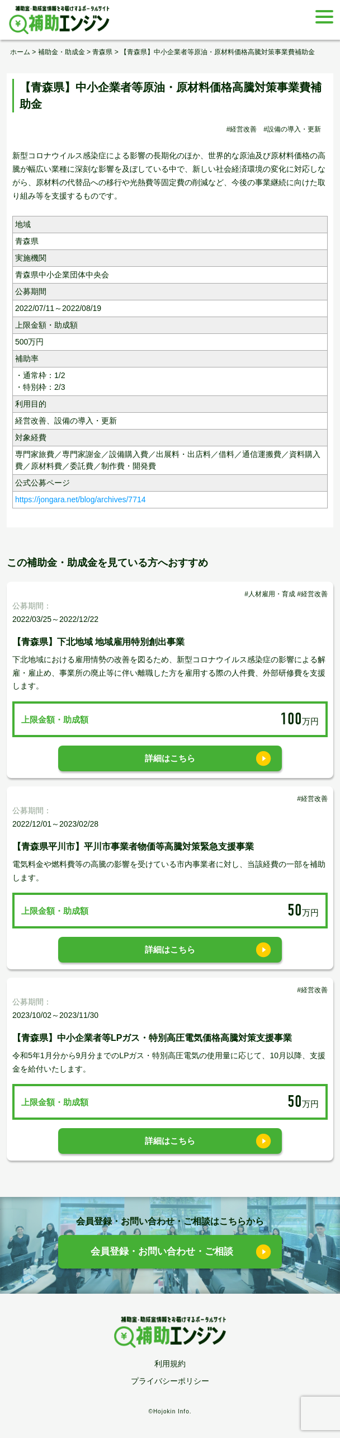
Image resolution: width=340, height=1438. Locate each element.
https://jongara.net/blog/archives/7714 (80, 499)
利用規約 (170, 1363)
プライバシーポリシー (170, 1380)
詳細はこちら (170, 758)
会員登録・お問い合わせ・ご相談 (162, 1251)
